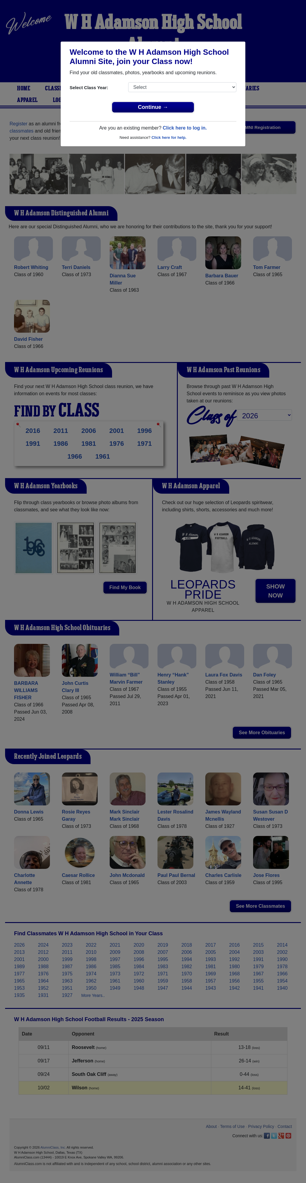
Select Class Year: (89, 87)
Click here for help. (169, 137)
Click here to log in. (185, 127)
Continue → (153, 107)
